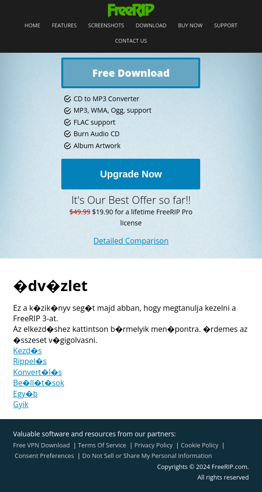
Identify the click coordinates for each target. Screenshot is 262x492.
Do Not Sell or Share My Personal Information (147, 455)
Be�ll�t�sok (38, 382)
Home (32, 26)
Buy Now (190, 26)
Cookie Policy (199, 445)
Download (151, 26)
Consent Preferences (44, 455)
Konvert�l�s (37, 372)
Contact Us (131, 41)
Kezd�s (27, 350)
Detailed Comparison (131, 240)
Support (226, 26)
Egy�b (25, 393)
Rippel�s (29, 361)
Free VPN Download (41, 445)
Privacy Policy (154, 445)
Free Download (131, 73)
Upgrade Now (131, 174)
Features (64, 26)
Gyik (20, 404)
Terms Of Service (102, 445)
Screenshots (106, 26)
